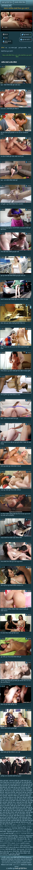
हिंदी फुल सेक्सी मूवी (15, 822)
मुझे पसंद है (25, 35)
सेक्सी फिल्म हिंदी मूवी (22, 797)
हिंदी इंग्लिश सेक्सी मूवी (27, 820)
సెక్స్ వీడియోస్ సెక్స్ (22, 839)
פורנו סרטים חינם (7, 863)
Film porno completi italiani (22, 863)
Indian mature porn (25, 845)
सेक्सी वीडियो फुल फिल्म (19, 815)
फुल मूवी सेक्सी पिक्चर (15, 784)
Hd (6, 47)
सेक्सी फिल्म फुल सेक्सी (23, 794)
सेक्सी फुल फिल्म (23, 799)
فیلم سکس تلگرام (7, 857)
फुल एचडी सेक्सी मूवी (5, 784)
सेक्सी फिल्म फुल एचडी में (7, 51)
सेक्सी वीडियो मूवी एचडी (12, 817)
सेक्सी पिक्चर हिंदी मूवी (21, 792)
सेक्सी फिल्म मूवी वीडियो (14, 855)
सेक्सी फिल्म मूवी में (4, 847)
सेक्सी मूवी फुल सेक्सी (16, 805)
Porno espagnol (16, 861)
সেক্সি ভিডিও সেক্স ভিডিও (13, 845)
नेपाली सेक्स (14, 828)
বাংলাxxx (2, 849)
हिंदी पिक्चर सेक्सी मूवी (5, 822)
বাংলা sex (23, 833)
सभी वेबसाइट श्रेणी (6, 5)
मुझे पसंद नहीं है (25, 40)
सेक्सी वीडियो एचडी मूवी (24, 814)
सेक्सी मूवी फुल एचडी (11, 804)
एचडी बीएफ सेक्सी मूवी (14, 780)
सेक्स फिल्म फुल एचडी (20, 790)
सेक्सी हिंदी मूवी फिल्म (27, 819)
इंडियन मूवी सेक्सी (4, 780)
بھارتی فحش (27, 841)
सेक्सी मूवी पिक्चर (12, 802)
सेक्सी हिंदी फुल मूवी (16, 819)
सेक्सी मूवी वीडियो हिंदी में (9, 809)
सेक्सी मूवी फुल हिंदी (7, 807)
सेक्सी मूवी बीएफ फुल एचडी (18, 807)
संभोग (29, 853)
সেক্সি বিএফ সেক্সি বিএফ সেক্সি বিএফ (13, 826)
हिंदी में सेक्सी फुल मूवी (25, 851)
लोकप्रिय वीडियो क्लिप (19, 2)
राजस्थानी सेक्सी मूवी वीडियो (18, 789)
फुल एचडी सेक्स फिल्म (27, 782)
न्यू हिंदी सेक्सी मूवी (24, 780)
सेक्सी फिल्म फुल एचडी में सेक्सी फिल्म (9, 835)
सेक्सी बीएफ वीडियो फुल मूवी (23, 800)
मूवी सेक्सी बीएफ (8, 789)
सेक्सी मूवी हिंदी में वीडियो (8, 812)
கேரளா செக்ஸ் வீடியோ (19, 830)
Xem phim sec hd (19, 859)
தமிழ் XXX (8, 828)
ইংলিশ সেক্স (30, 833)
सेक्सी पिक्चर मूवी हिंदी (10, 792)
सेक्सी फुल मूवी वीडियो (10, 800)
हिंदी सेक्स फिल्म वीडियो (21, 853)
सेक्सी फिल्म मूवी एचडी (12, 831)
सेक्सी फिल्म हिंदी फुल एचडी (9, 797)
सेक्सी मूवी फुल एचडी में (22, 804)
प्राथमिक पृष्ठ (11, 868)
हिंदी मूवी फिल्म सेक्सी (7, 824)
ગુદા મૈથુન (12, 853)
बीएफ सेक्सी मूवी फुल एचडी (14, 787)
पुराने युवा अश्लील (22, 47)
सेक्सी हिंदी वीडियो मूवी (16, 820)
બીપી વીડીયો (28, 849)
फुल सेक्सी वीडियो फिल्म (14, 785)
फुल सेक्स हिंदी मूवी (25, 784)
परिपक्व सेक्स (16, 851)
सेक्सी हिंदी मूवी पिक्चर (10, 849)
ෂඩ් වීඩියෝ (17, 833)
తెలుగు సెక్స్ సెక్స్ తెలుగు (6, 851)
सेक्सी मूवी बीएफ (8, 830)
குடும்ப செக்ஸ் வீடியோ (19, 824)
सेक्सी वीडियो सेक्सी (4, 853)
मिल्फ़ (29, 47)
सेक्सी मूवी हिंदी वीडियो (20, 812)
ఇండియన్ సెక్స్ (22, 837)
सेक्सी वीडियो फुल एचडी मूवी (6, 815)
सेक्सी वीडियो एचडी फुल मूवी (12, 814)
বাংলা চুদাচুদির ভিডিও (5, 843)
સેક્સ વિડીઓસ (4, 855)
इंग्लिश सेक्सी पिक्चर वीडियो (26, 847)
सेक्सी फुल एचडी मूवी (13, 799)
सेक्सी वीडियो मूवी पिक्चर (25, 817)
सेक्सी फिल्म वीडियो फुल (13, 795)
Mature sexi (5, 864)
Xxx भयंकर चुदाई (13, 47)
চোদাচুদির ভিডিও (8, 841)
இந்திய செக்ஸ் (16, 843)
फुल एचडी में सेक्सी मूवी (15, 782)
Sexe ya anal (20, 849)
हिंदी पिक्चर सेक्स (22, 828)
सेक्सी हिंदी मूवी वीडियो (5, 820)
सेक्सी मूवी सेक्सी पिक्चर (21, 809)
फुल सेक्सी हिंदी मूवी (25, 785)
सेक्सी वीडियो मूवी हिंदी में (6, 819)
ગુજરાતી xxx (22, 835)
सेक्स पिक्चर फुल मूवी (10, 790)
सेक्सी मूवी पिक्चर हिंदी (21, 802)
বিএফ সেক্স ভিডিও (18, 841)
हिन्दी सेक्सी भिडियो (12, 839)
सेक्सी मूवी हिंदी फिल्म (7, 2)
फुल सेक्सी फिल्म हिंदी (9, 833)
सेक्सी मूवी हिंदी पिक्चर (18, 810)
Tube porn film (26, 861)
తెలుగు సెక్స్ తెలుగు (14, 847)
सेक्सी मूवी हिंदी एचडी (7, 810)
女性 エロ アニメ (15, 864)
